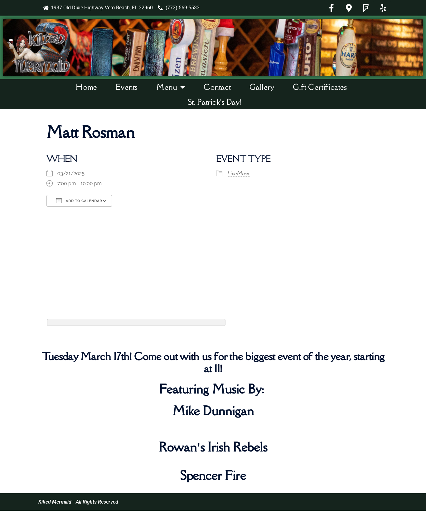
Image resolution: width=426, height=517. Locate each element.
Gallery (261, 87)
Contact (217, 87)
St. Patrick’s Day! (214, 102)
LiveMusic (238, 173)
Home (86, 87)
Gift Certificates (320, 87)
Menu (170, 87)
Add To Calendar (79, 200)
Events (127, 87)
